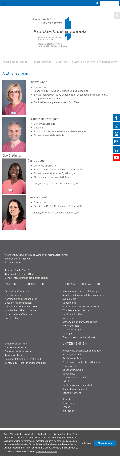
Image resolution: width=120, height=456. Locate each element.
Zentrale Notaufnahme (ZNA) (78, 337)
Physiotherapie (70, 325)
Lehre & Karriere (71, 392)
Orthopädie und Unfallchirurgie (79, 321)
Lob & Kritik (11, 317)
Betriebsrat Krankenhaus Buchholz (82, 361)
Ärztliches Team (108, 61)
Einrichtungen (13, 294)
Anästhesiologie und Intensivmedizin (83, 294)
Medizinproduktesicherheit (77, 384)
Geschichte (68, 373)
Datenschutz (69, 402)
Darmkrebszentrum (16, 347)
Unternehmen (74, 343)
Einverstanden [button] (105, 443)
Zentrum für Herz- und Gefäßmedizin (25, 362)
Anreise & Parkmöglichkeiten (21, 298)
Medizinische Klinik (73, 314)
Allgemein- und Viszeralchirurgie (80, 291)
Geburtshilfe (63, 61)
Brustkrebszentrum (16, 343)
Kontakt (66, 399)
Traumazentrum (14, 354)
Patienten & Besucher (24, 284)
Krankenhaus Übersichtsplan (21, 310)
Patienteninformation (17, 291)
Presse (66, 406)
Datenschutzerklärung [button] (47, 451)
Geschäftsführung (72, 369)
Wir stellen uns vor (84, 61)
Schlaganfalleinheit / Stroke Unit (23, 358)
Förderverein (69, 365)
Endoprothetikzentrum (18, 351)
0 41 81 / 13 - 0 (22, 269)
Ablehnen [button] (86, 443)
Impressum (68, 410)
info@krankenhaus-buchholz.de (31, 277)
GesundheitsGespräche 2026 (21, 306)
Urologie (67, 333)
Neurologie (68, 317)
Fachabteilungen (42, 61)
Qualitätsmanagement (74, 388)
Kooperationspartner (74, 377)
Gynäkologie (69, 298)
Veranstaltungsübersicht (19, 314)
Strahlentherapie (72, 329)
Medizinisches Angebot (15, 61)
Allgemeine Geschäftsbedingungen (82, 350)
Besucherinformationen (18, 302)
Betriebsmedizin (71, 358)
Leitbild (66, 381)
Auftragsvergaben (72, 354)
